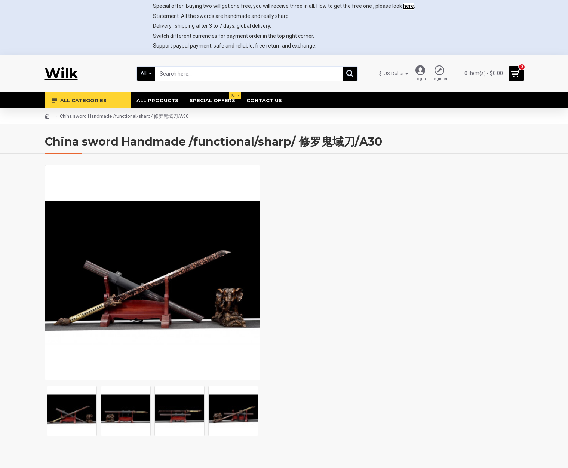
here (408, 6)
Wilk (61, 73)
